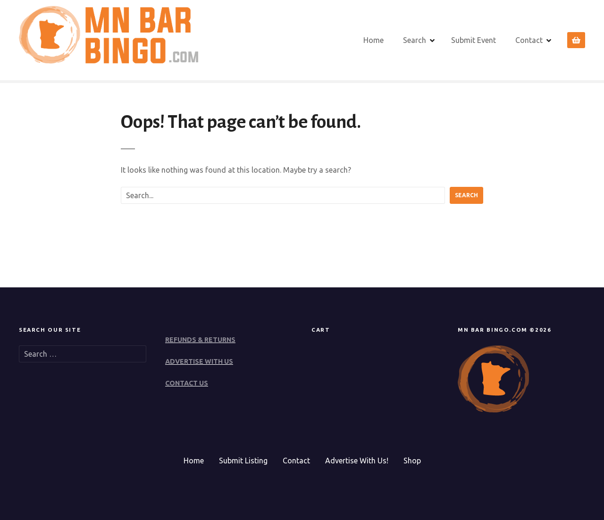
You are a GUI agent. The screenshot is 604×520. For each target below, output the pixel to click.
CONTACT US (186, 383)
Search (414, 40)
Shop (412, 460)
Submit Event (473, 40)
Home (373, 40)
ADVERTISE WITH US (199, 361)
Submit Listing (243, 460)
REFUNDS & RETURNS (200, 340)
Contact (529, 40)
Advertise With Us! (356, 460)
